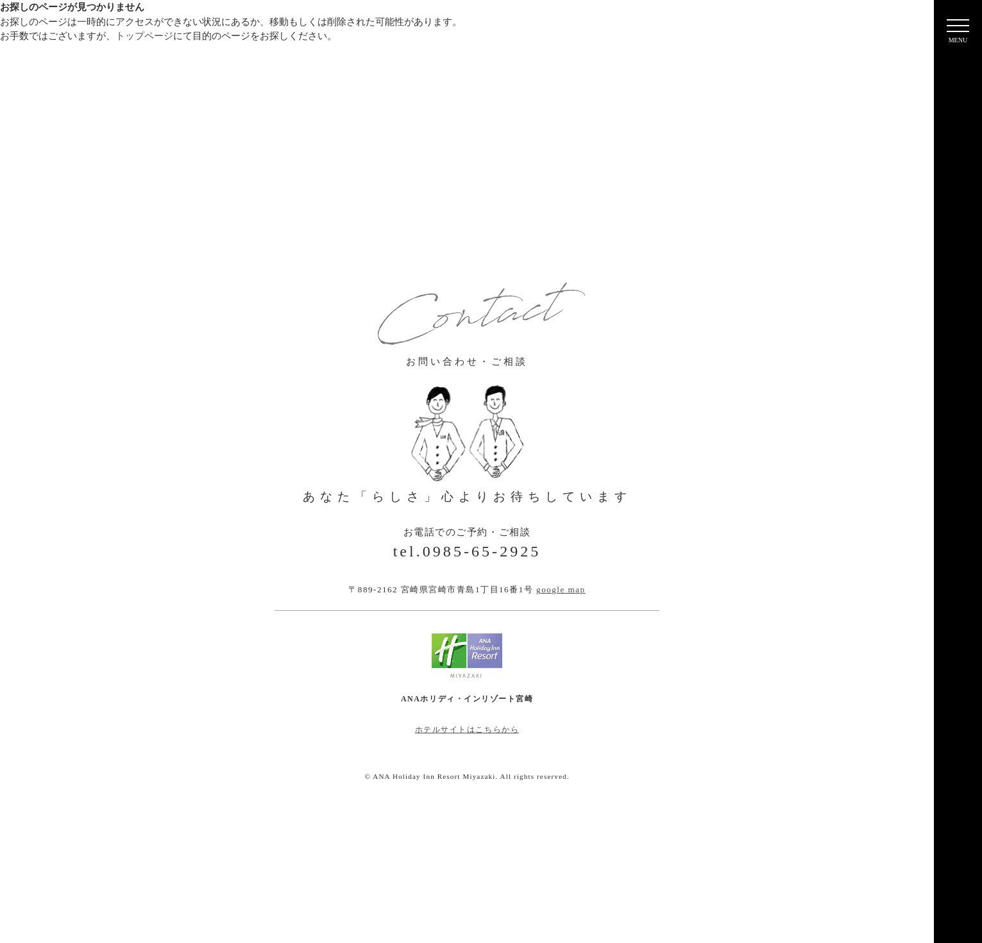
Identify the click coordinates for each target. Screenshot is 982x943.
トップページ (144, 36)
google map (561, 589)
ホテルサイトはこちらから (467, 729)
